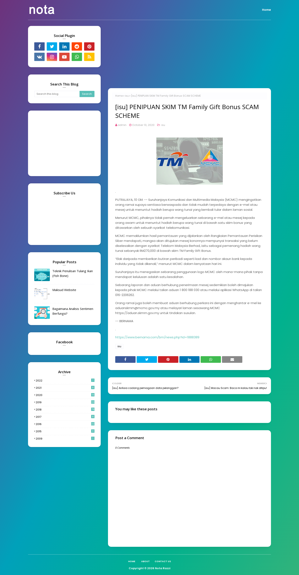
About (145, 561)
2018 (65, 410)
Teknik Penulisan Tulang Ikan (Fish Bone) (72, 273)
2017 (65, 417)
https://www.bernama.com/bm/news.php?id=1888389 (157, 337)
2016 (65, 424)
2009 (65, 439)
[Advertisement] (189, 55)
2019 (65, 402)
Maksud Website (64, 290)
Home (119, 95)
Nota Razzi (162, 568)
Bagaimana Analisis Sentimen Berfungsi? (72, 311)
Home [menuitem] (266, 10)
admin (122, 125)
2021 (65, 388)
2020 (65, 395)
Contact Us (163, 561)
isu (127, 95)
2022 (65, 381)
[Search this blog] (57, 94)
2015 (65, 431)
